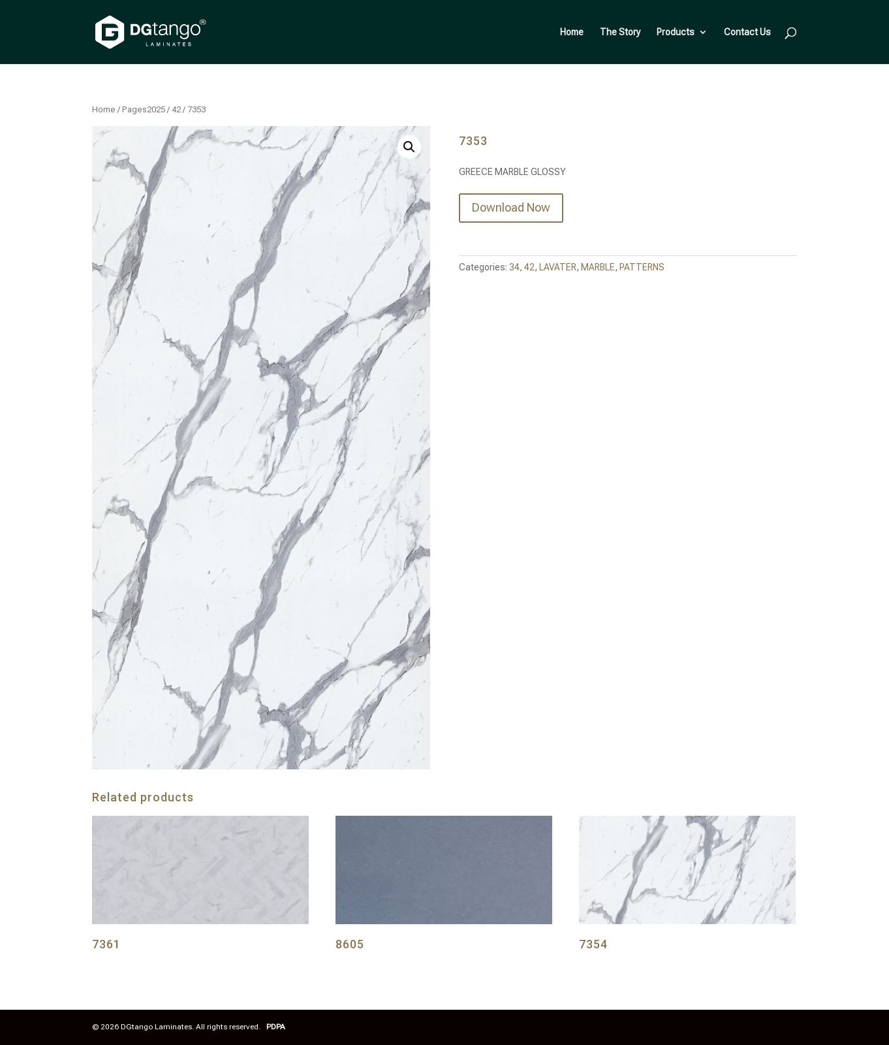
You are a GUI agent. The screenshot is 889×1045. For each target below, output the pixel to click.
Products (675, 32)
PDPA (275, 1026)
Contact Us (747, 32)
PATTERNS (641, 267)
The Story (620, 32)
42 (176, 109)
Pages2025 (143, 109)
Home (572, 32)
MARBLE (598, 267)
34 (514, 267)
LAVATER (557, 267)
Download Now (511, 207)
